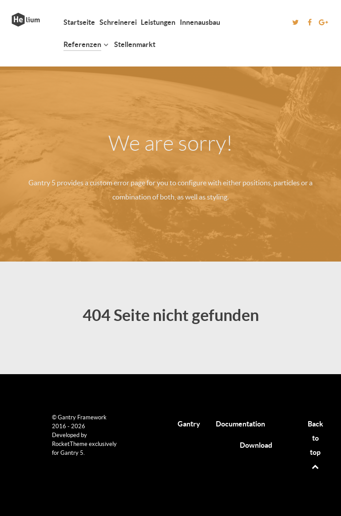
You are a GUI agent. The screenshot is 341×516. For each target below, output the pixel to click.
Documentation (240, 424)
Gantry (189, 424)
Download (256, 445)
